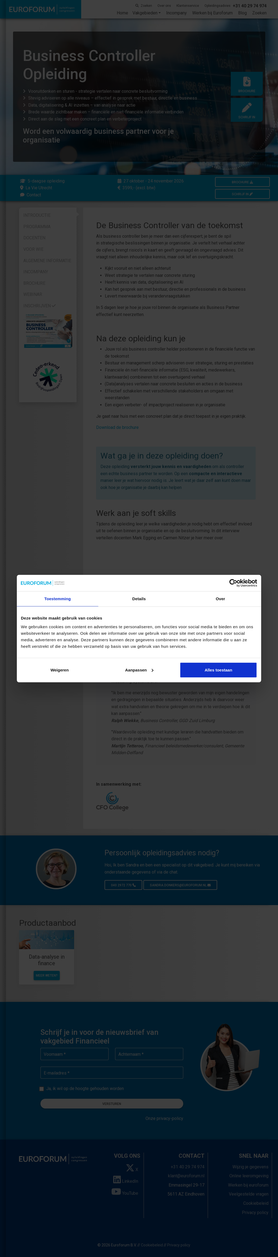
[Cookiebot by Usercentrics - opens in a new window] (233, 583)
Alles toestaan (218, 669)
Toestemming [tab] (57, 598)
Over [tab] (220, 598)
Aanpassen (139, 669)
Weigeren (59, 669)
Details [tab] (139, 598)
